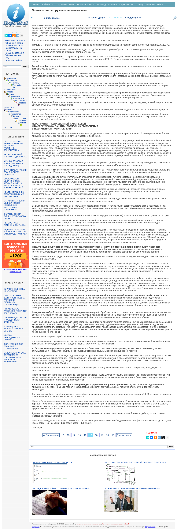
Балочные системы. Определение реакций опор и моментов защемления (15, 357)
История (9, 92)
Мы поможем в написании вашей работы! (115, 524)
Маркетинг (15, 96)
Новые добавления (14, 53)
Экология (8, 127)
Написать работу (13, 60)
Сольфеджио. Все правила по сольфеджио (13, 346)
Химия (23, 123)
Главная (35, 4)
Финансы (22, 120)
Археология (11, 78)
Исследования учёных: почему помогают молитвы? (61, 488)
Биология (12, 81)
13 (68, 435)
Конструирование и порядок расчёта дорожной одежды (135, 462)
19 (102, 435)
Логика (11, 94)
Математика (18, 98)
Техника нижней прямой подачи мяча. (15, 155)
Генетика (15, 83)
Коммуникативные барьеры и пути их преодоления (14, 194)
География (18, 85)
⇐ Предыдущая (96, 17)
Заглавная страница (15, 40)
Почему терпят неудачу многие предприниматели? (132, 488)
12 (62, 435)
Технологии (16, 114)
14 (74, 435)
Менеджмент (21, 100)
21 (113, 435)
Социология (13, 112)
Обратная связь (13, 55)
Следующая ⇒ (133, 17)
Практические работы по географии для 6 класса (15, 311)
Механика (22, 103)
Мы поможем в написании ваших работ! (15, 270)
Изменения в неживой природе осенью (13, 328)
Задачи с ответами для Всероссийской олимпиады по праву (15, 231)
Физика (16, 116)
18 (96, 435)
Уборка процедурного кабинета (12, 337)
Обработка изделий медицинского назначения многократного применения (14, 205)
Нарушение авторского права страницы (88, 524)
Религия (9, 109)
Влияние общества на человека (14, 290)
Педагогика (9, 107)
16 (85, 435)
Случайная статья (14, 45)
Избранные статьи (14, 43)
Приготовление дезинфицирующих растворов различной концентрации (14, 145)
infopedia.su (35, 527)
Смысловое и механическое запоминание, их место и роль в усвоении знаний (13, 183)
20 (107, 435)
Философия (20, 118)
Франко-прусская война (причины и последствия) (13, 163)
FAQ (7, 58)
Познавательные (85, 4)
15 (79, 435)
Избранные (47, 4)
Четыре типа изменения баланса (14, 224)
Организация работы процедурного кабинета (15, 172)
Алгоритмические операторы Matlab (53, 462)
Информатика (10, 89)
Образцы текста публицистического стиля (15, 216)
